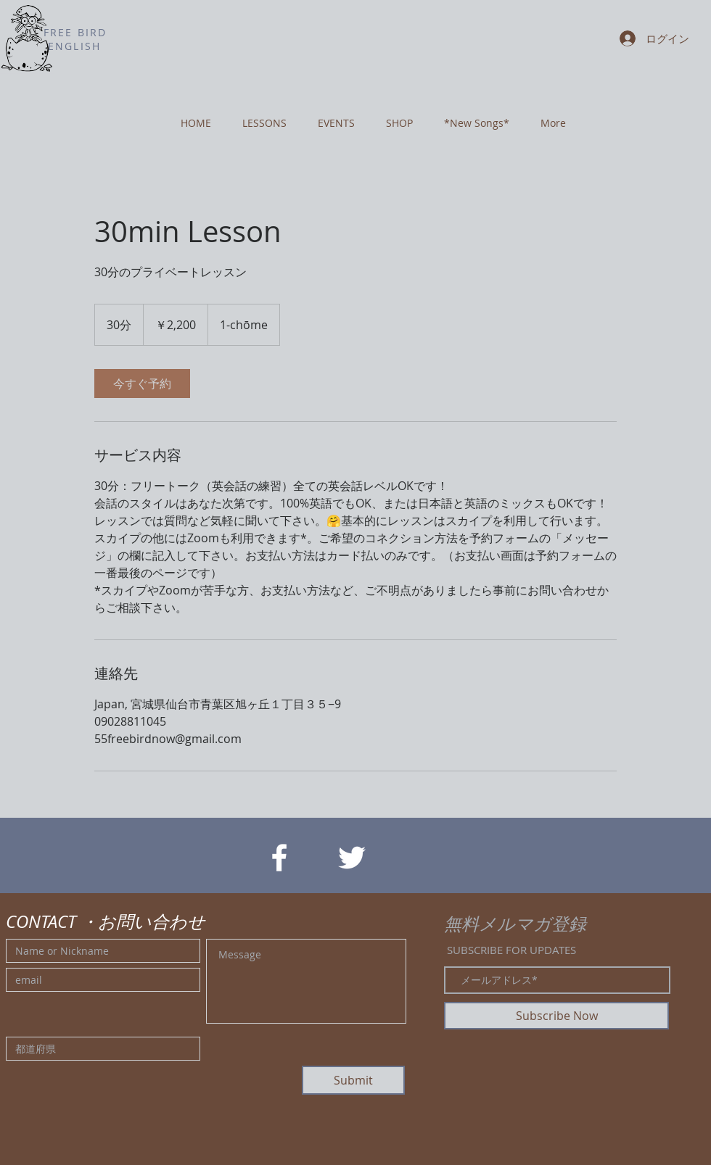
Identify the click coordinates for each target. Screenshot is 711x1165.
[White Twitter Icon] (352, 857)
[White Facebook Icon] (279, 857)
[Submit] (353, 1080)
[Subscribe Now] (556, 1015)
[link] (142, 383)
